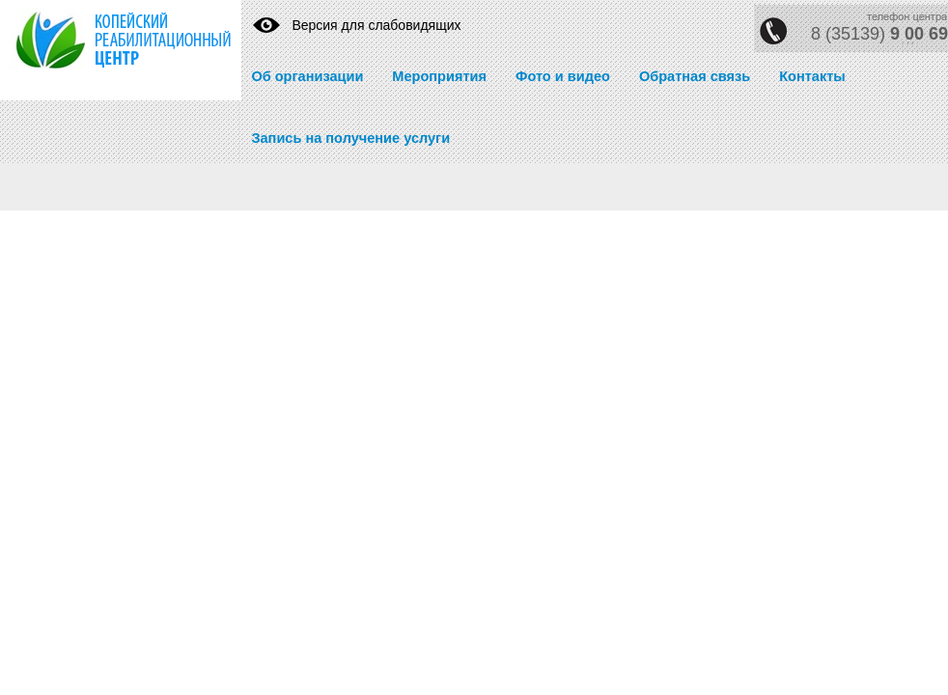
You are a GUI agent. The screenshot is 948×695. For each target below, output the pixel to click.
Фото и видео (563, 76)
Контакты (812, 76)
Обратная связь (694, 76)
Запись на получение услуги (350, 138)
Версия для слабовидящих (376, 25)
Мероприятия (439, 76)
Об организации (307, 76)
